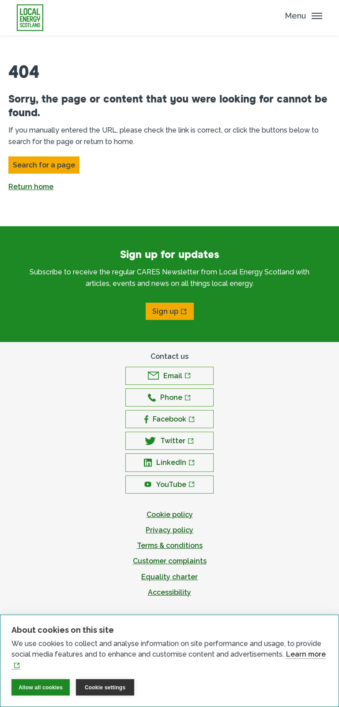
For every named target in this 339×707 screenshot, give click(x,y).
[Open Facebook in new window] (169, 419)
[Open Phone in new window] (169, 397)
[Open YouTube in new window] (169, 484)
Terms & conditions (170, 545)
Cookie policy (170, 514)
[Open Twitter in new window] (169, 441)
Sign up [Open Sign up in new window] (165, 311)
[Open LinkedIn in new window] (169, 462)
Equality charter (169, 577)
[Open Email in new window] (169, 376)
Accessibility (169, 592)
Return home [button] (30, 186)
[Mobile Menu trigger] (303, 15)
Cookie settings (105, 687)
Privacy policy (169, 530)
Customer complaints (170, 561)
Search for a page (44, 165)
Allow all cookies (41, 687)
